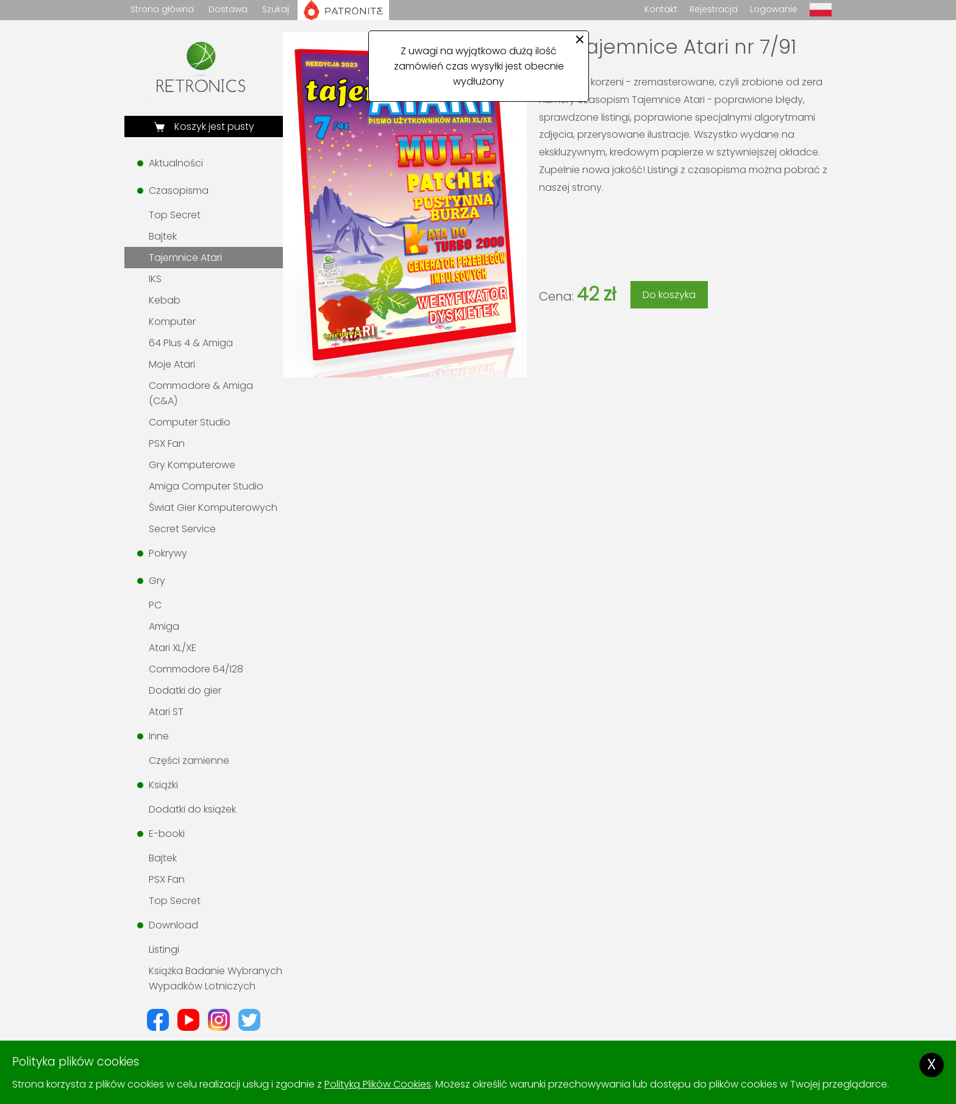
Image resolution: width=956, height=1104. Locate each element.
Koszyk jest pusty (213, 126)
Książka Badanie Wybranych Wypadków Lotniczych (215, 978)
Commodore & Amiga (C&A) (201, 393)
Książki (163, 785)
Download (173, 925)
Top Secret (175, 215)
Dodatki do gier (185, 690)
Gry (157, 581)
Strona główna (162, 9)
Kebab (164, 300)
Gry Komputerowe (192, 465)
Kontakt (660, 9)
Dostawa (228, 9)
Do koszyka (669, 295)
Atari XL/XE (172, 648)
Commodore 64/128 (196, 669)
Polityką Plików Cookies (377, 1084)
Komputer (172, 322)
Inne (159, 736)
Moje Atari (172, 364)
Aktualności (176, 163)
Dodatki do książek (192, 809)
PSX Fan (167, 443)
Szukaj (275, 9)
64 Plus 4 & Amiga (191, 343)
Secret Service (182, 529)
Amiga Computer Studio (206, 486)
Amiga (164, 626)
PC (155, 605)
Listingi (164, 949)
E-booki (167, 834)
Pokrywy (168, 553)
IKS (155, 279)
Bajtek (163, 236)
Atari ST (166, 712)
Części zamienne (189, 760)
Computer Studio (189, 422)
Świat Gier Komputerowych (213, 507)
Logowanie (773, 9)
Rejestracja (714, 9)
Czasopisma (179, 190)
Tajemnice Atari (185, 258)
